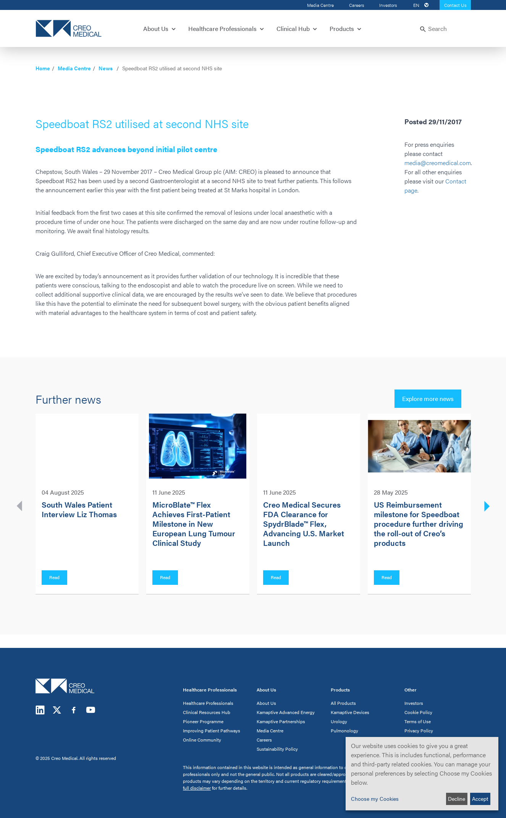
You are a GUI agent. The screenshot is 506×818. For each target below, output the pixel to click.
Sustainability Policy (277, 748)
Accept (480, 798)
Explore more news (428, 398)
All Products (343, 703)
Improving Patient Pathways (211, 730)
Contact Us (455, 5)
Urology (339, 721)
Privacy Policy (418, 730)
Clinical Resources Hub (206, 712)
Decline (456, 798)
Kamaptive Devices (350, 712)
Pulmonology (344, 730)
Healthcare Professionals (208, 703)
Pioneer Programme (203, 721)
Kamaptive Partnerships (281, 721)
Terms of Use (417, 721)
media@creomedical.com (437, 162)
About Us (266, 703)
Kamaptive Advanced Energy (286, 712)
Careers (356, 5)
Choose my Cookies (375, 798)
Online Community (202, 739)
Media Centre (320, 5)
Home (43, 68)
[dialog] (422, 773)
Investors (388, 5)
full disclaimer (197, 787)
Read (54, 577)
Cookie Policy (418, 712)
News (106, 68)
